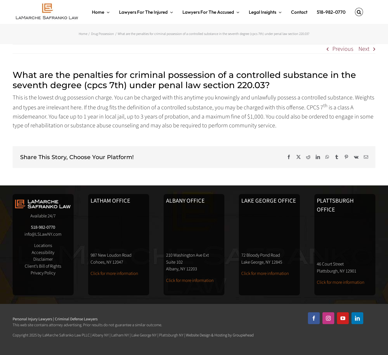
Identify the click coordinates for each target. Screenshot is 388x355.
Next (363, 49)
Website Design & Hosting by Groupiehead (220, 335)
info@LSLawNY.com (43, 234)
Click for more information (114, 273)
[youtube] (343, 318)
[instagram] (328, 318)
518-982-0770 (43, 227)
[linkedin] (357, 318)
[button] (359, 12)
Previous (342, 49)
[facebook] (314, 318)
